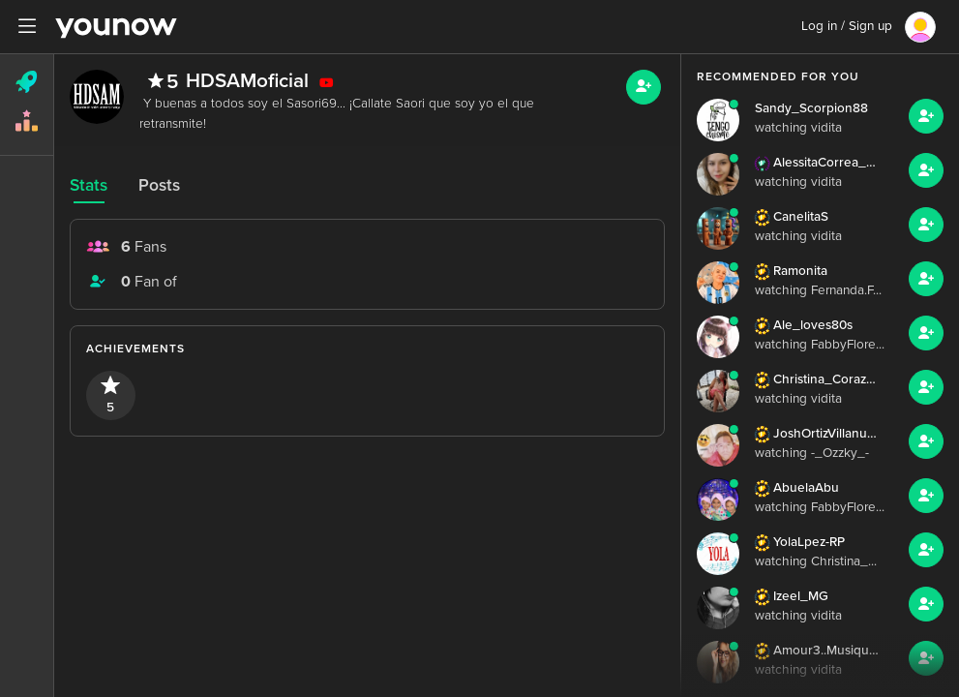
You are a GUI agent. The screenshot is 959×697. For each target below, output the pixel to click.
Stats (88, 185)
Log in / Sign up (846, 26)
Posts (159, 185)
